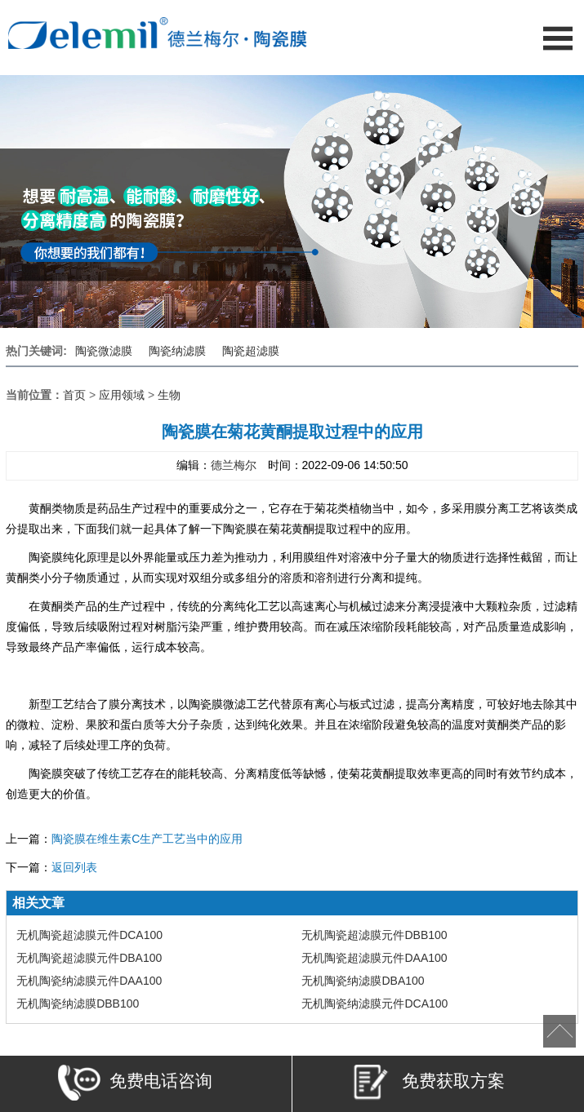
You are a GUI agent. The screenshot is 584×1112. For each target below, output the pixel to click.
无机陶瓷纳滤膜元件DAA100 (89, 980)
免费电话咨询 (135, 1085)
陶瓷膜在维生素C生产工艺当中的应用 (147, 838)
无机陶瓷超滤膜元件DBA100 (89, 957)
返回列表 (74, 867)
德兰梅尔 (233, 465)
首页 (74, 394)
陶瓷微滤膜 (103, 350)
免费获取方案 (427, 1085)
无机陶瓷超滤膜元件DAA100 (374, 957)
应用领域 (122, 394)
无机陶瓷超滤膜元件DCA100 (89, 934)
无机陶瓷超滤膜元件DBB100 (374, 934)
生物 (169, 394)
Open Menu (557, 38)
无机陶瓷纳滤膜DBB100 (77, 1003)
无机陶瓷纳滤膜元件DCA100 (374, 1003)
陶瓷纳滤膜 (177, 350)
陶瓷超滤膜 (250, 350)
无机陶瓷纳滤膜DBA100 (362, 980)
